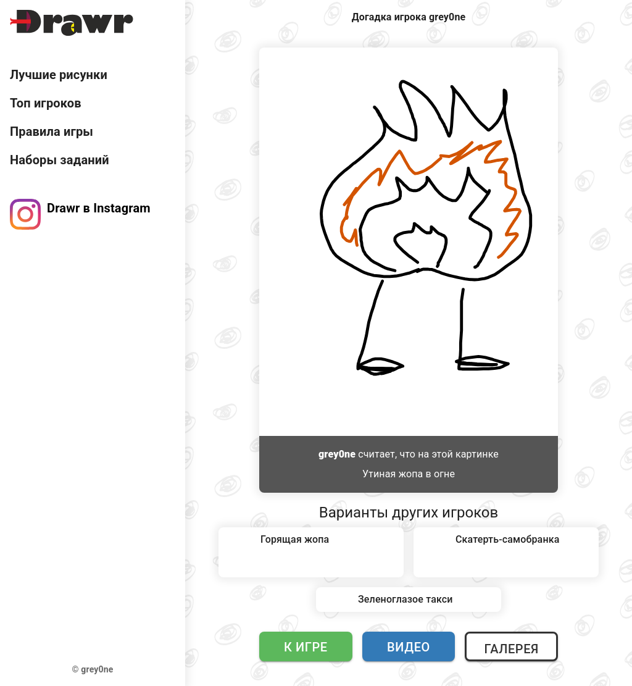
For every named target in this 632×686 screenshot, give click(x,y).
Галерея (511, 649)
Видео (408, 647)
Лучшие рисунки (58, 74)
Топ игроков (45, 103)
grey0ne (337, 454)
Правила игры (51, 131)
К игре (306, 647)
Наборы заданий (59, 160)
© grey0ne (93, 669)
